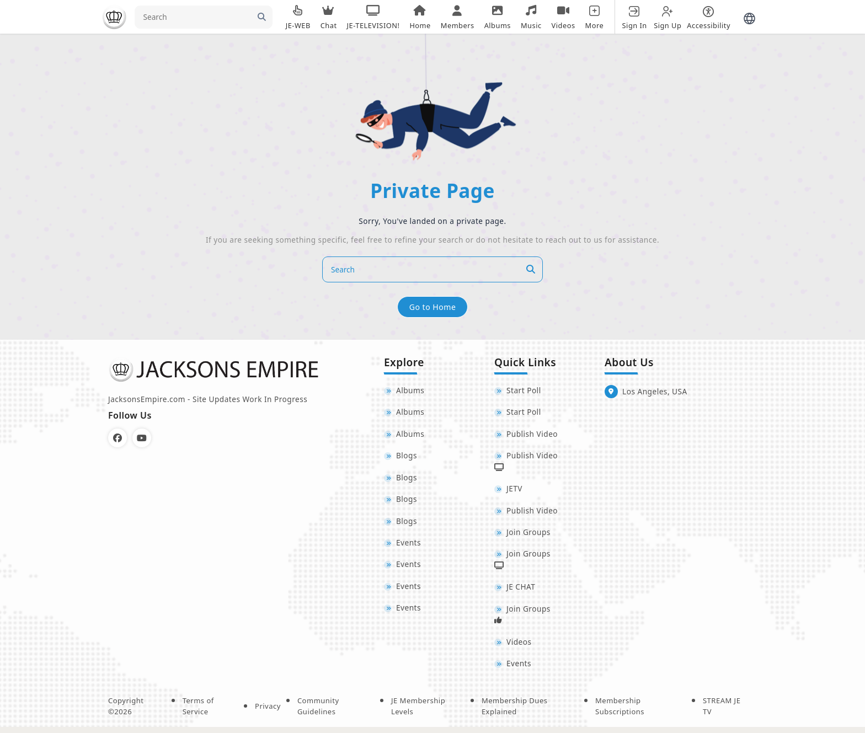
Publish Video (532, 435)
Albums (410, 391)
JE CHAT (520, 591)
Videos (518, 647)
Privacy (268, 712)
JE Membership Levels (418, 712)
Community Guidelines (318, 712)
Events (408, 546)
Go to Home (432, 306)
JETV (514, 491)
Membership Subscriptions (619, 712)
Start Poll (523, 391)
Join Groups (528, 535)
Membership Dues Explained (515, 712)
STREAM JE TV (721, 712)
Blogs (406, 457)
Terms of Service (198, 712)
